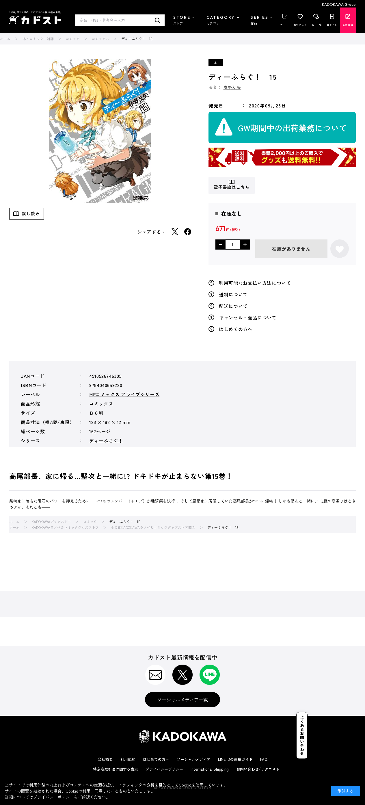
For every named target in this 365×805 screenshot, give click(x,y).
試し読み (31, 213)
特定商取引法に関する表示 (115, 769)
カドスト (35, 17)
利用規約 (127, 759)
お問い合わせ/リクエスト (258, 769)
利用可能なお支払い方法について (255, 282)
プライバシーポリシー (164, 769)
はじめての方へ (235, 329)
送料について (233, 294)
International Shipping (210, 769)
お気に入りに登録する (339, 248)
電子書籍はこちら (232, 187)
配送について (233, 305)
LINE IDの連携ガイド (235, 759)
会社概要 (105, 759)
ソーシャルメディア (194, 759)
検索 (157, 20)
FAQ (263, 759)
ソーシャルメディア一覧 (182, 699)
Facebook (187, 231)
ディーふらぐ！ (106, 440)
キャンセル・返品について (248, 317)
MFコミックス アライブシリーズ (124, 394)
